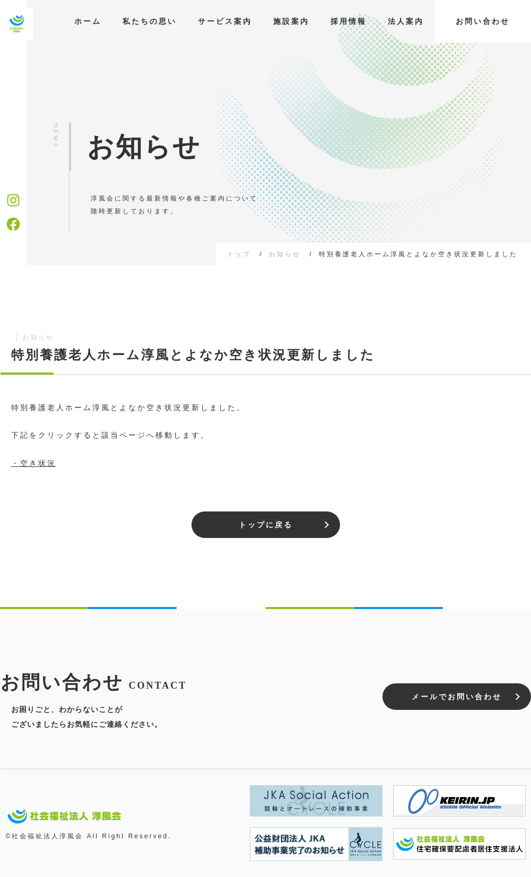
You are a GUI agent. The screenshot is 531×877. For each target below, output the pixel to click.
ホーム (87, 21)
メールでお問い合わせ (457, 696)
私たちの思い (150, 21)
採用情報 (348, 21)
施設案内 (291, 21)
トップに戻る (266, 524)
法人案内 (406, 21)
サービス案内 (225, 21)
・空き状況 (33, 463)
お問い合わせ (483, 21)
